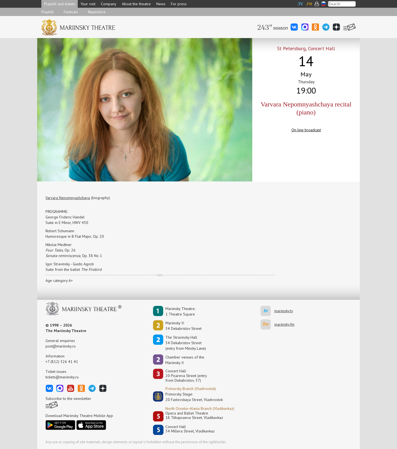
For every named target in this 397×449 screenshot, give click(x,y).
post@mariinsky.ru (60, 346)
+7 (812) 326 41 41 (61, 361)
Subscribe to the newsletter (68, 398)
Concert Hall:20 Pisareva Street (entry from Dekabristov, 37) (186, 376)
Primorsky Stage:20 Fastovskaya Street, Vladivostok (190, 397)
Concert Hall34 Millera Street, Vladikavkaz (190, 429)
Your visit (88, 3)
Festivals (71, 11)
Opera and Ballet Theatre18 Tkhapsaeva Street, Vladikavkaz (194, 415)
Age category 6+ (59, 280)
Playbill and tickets (59, 3)
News (160, 3)
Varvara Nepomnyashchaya (67, 197)
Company (108, 3)
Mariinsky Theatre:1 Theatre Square (180, 311)
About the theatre (136, 3)
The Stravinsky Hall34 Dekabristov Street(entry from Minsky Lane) (185, 343)
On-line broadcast (306, 129)
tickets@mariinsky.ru (62, 377)
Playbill (47, 11)
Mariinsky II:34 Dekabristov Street (183, 325)
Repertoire (97, 11)
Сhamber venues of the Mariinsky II (184, 360)
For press (179, 3)
